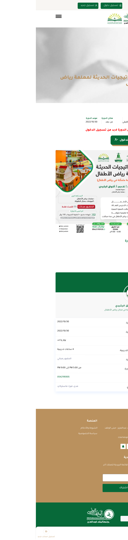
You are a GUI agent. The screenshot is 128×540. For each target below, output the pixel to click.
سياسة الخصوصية (51, 433)
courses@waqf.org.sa (93, 437)
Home (105, 71)
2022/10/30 (55, 122)
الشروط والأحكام (53, 428)
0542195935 (27, 377)
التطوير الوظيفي (95, 122)
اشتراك (87, 488)
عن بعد (73, 122)
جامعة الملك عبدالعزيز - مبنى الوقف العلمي (86, 430)
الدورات (94, 71)
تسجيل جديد (53, 5)
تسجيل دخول (77, 5)
